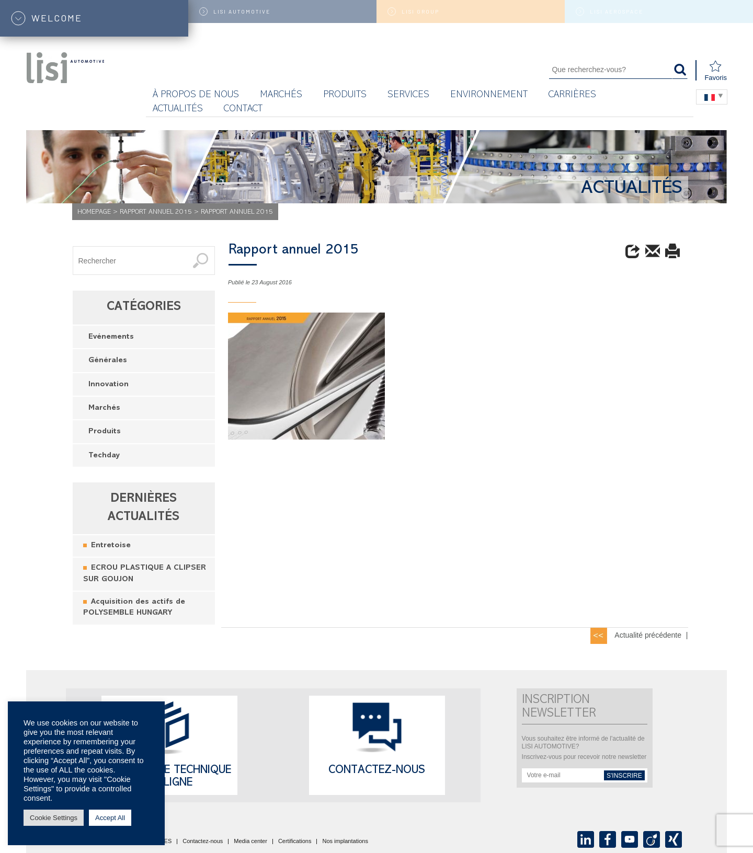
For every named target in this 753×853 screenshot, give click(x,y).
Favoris (715, 71)
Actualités (178, 109)
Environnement (489, 95)
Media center (250, 841)
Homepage (94, 212)
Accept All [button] (110, 818)
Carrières (572, 95)
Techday (104, 456)
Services (408, 95)
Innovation (108, 385)
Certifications (295, 841)
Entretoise (111, 546)
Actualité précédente (647, 635)
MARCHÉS (281, 95)
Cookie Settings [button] (53, 818)
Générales (107, 361)
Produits (345, 95)
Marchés (104, 408)
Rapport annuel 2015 (156, 212)
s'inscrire (624, 775)
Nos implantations (345, 841)
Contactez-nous (376, 771)
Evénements (111, 337)
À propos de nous (196, 95)
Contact (243, 109)
